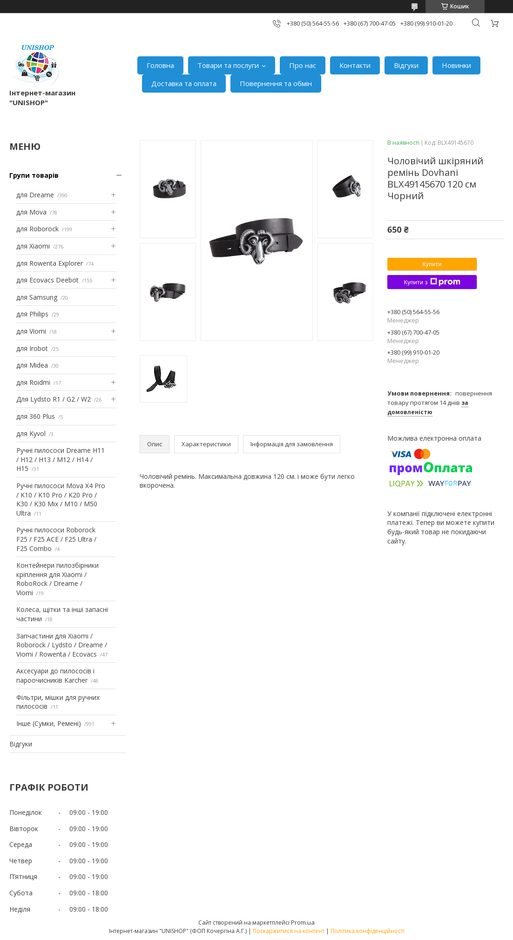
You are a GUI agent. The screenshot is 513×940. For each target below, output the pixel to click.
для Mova (31, 212)
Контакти (355, 65)
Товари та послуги (228, 65)
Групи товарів (34, 175)
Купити (432, 264)
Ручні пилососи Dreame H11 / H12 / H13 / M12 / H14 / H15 (60, 459)
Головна (160, 65)
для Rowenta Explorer (49, 263)
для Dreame (35, 194)
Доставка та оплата (183, 83)
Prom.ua (303, 922)
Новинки (456, 65)
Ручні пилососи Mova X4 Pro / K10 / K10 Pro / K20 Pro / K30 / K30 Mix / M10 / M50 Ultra (60, 499)
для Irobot (32, 348)
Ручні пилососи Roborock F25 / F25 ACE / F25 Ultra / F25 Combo (56, 538)
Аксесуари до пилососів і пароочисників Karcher (55, 675)
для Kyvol (31, 433)
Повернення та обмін (276, 83)
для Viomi (31, 331)
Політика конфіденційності (368, 931)
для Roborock (37, 228)
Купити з (432, 282)
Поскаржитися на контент (288, 931)
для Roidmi (33, 382)
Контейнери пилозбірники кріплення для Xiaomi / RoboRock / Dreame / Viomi (57, 579)
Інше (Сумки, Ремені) (48, 723)
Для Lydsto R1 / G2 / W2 (53, 399)
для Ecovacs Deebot (47, 279)
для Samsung (36, 297)
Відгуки (406, 65)
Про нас (302, 65)
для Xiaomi (33, 246)
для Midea (32, 365)
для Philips (32, 313)
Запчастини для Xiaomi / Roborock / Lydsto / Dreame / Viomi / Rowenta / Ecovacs (61, 644)
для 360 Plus (35, 416)
